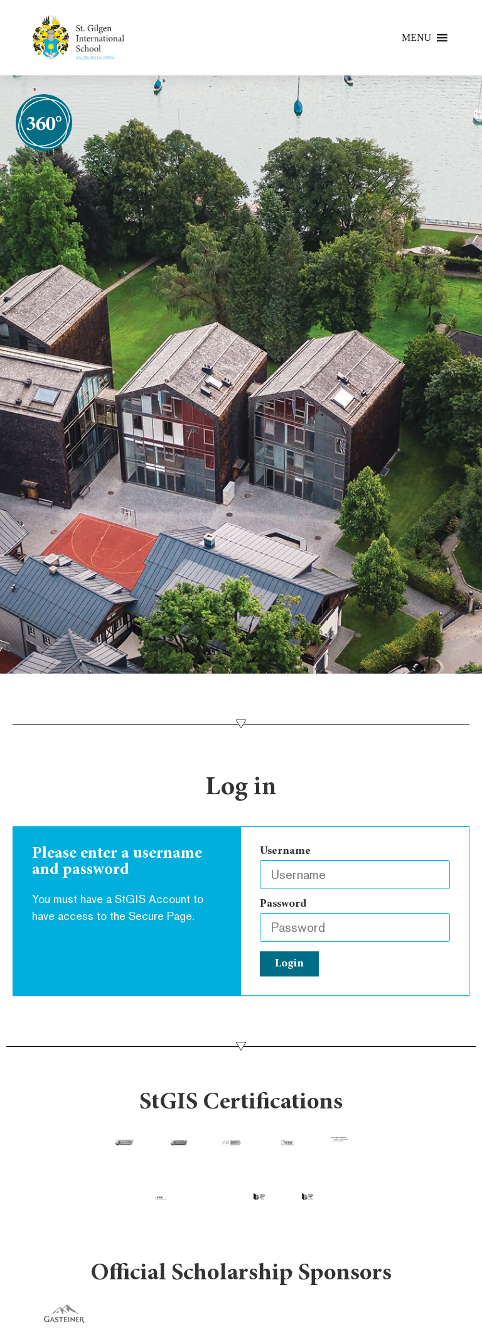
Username (285, 851)
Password (283, 904)
